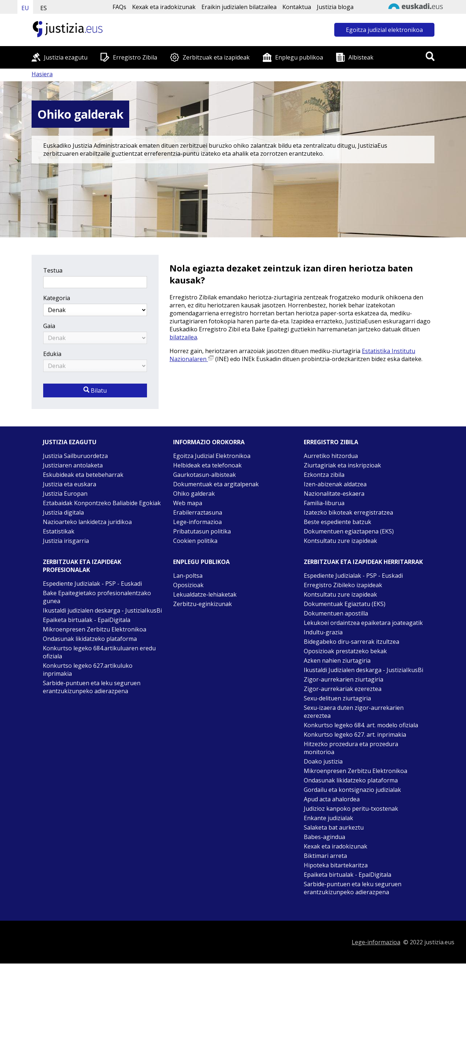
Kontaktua (296, 7)
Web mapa (187, 503)
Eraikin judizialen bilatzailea (239, 7)
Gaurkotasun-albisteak (204, 475)
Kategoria (56, 298)
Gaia (49, 326)
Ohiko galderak (194, 494)
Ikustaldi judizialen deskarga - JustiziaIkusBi (102, 610)
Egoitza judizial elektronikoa (384, 30)
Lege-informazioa (197, 522)
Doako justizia (323, 761)
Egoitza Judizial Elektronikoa (211, 456)
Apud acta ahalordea (332, 799)
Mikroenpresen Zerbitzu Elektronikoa (94, 629)
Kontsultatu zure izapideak (340, 541)
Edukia (52, 354)
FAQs (119, 7)
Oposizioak (188, 585)
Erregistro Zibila (135, 57)
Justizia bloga (335, 7)
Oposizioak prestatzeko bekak (345, 651)
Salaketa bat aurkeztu (334, 827)
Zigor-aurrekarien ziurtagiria (343, 679)
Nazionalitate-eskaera (334, 494)
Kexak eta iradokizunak (164, 7)
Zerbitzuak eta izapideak (216, 57)
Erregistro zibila (331, 442)
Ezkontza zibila (324, 475)
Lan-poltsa (188, 576)
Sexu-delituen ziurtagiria (337, 698)
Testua (52, 270)
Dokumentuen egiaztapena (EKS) (349, 531)
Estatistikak (58, 531)
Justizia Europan (65, 494)
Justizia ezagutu (65, 57)
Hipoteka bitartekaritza (336, 865)
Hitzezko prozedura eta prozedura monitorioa (351, 748)
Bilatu (95, 390)
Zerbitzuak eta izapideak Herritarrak (363, 562)
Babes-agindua (324, 837)
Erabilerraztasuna (197, 512)
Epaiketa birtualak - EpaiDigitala (86, 620)
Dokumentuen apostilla (336, 613)
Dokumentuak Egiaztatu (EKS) (344, 604)
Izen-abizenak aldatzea (335, 484)
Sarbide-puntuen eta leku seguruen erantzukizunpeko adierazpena (91, 687)
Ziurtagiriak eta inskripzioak (342, 465)
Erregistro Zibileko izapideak (343, 585)
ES (43, 8)
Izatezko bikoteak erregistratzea (348, 512)
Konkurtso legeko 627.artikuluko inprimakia (87, 670)
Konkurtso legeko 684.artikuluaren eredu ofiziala (99, 652)
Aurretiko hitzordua (331, 456)
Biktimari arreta (325, 856)
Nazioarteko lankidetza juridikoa (87, 522)
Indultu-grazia (323, 632)
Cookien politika (195, 541)
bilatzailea (183, 337)
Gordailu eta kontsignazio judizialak (352, 790)
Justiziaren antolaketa (73, 465)
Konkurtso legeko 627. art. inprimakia (355, 735)
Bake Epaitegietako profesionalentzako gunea (97, 597)
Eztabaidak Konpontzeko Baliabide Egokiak (102, 503)
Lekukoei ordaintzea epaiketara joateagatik (363, 623)
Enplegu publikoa (299, 57)
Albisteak (360, 57)
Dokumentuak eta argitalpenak (216, 484)
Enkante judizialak (328, 818)
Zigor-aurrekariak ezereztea (342, 689)
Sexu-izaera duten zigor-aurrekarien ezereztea (354, 712)
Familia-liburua (324, 503)
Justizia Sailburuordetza (75, 456)
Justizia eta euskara (69, 484)
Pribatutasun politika (202, 531)
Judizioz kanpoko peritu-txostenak (351, 809)
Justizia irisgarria (66, 541)
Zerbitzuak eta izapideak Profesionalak (82, 566)
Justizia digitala (63, 512)
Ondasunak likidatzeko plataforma (90, 639)
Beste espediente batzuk (337, 522)
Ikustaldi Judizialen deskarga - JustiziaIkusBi (363, 670)
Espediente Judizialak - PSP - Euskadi (92, 584)
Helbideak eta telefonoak (207, 465)
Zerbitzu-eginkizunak (202, 604)
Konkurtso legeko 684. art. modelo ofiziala (361, 725)
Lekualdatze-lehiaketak (205, 594)
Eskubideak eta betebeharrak (83, 475)
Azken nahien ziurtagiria (337, 660)
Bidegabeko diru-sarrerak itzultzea (351, 642)
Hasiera (42, 74)
